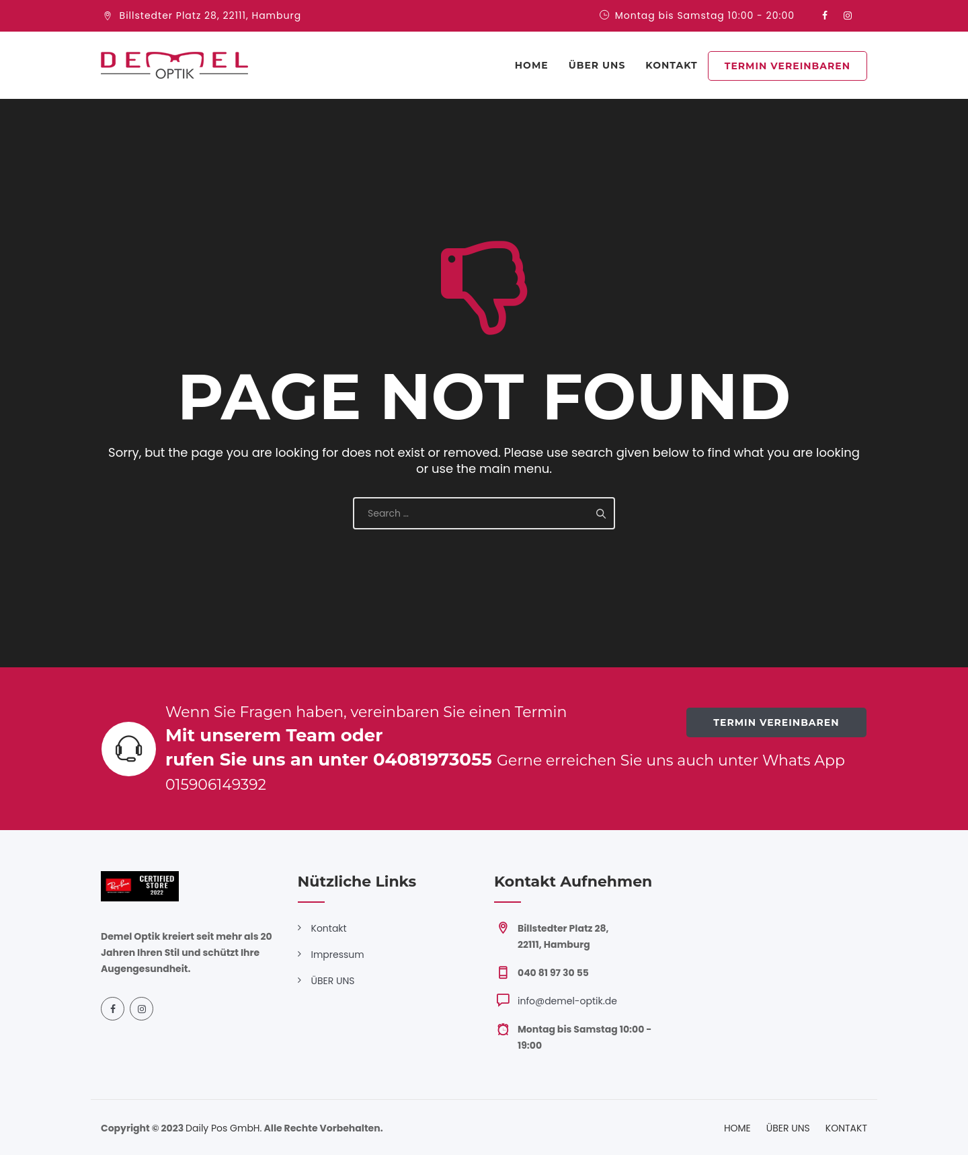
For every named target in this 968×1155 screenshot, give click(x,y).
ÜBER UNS (597, 65)
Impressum (337, 954)
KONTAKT (671, 65)
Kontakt (329, 928)
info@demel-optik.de (567, 1001)
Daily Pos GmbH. (223, 1128)
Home (532, 65)
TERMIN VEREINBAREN (787, 66)
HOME (737, 1128)
